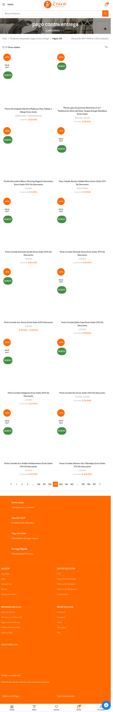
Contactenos (62, 592)
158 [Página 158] (49, 482)
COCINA (28, 187)
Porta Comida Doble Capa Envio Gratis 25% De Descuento (82, 322)
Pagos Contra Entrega (10, 620)
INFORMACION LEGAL (11, 605)
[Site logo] (55, 4)
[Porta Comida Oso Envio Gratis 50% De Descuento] (82, 362)
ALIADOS (5, 566)
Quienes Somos (8, 610)
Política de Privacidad (10, 625)
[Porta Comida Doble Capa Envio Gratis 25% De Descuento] (82, 292)
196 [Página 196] (88, 482)
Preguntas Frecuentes (66, 577)
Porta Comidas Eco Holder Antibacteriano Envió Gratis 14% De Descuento (28, 463)
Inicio (4, 38)
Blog (59, 630)
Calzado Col (6, 582)
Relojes (4, 587)
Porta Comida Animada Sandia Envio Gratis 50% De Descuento (28, 252)
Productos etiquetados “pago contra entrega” (29, 38)
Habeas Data (6, 630)
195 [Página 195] (83, 482)
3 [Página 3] (27, 482)
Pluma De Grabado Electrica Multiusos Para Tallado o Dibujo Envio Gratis (28, 110)
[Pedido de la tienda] (106, 47)
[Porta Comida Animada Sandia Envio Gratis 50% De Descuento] (28, 222)
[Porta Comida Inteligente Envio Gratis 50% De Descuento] (28, 362)
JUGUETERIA (82, 187)
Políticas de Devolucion (67, 587)
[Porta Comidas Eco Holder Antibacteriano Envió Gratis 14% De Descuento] (28, 432)
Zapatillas (5, 572)
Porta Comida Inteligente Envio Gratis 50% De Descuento (28, 393)
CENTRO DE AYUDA (66, 566)
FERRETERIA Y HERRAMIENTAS (28, 115)
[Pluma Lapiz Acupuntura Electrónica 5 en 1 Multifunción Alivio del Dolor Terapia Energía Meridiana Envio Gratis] (82, 79)
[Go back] (28, 24)
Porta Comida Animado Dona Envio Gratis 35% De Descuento (82, 252)
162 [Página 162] (72, 482)
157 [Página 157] (44, 482)
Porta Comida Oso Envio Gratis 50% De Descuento (82, 391)
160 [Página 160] (61, 482)
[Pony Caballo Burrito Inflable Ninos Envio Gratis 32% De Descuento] (82, 152)
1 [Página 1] (16, 482)
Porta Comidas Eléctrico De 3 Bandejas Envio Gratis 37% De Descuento (82, 463)
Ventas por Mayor (9, 592)
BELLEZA (79, 117)
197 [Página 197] (94, 482)
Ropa (3, 577)
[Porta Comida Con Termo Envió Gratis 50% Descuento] (28, 292)
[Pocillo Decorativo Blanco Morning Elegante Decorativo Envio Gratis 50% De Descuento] (28, 152)
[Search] (55, 13)
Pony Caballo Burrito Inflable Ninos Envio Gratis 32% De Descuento (82, 182)
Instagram (61, 615)
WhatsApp (61, 625)
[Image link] (25, 701)
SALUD (86, 117)
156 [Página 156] (38, 482)
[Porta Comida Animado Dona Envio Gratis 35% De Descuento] (82, 222)
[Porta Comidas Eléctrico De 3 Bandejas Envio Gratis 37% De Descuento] (82, 432)
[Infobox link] (55, 503)
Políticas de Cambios (66, 582)
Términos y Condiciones (11, 615)
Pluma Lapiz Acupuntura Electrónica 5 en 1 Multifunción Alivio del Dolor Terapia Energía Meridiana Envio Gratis (82, 110)
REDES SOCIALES (65, 605)
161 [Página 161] (66, 482)
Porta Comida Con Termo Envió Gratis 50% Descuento (28, 321)
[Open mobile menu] (8, 5)
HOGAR (28, 258)
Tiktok (59, 620)
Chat (59, 572)
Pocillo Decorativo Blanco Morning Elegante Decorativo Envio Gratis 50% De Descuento (28, 182)
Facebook (61, 610)
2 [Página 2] (22, 482)
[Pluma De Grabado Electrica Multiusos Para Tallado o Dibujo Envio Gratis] (28, 79)
